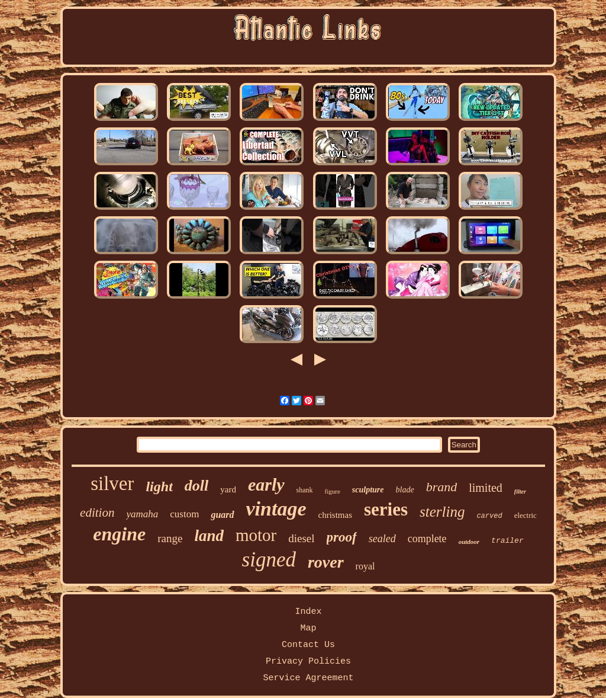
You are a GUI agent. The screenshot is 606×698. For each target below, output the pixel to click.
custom (184, 514)
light (159, 486)
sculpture (368, 489)
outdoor (469, 541)
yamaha (142, 514)
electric (525, 515)
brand (441, 486)
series (386, 509)
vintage (276, 509)
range (169, 538)
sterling (442, 512)
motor (256, 535)
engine (119, 534)
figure (332, 491)
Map (308, 628)
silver (112, 483)
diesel (301, 538)
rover (326, 562)
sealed (382, 539)
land (209, 536)
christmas (335, 515)
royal (365, 566)
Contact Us (308, 645)
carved (489, 516)
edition (97, 512)
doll (196, 485)
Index (308, 612)
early (266, 484)
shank (304, 490)
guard (222, 515)
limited (485, 487)
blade (405, 489)
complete (427, 539)
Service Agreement (308, 678)
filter (520, 491)
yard (228, 489)
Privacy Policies (308, 662)
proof (342, 537)
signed (269, 559)
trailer (507, 540)
